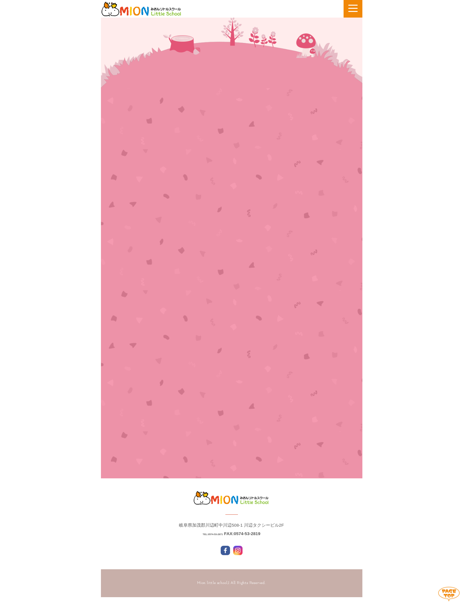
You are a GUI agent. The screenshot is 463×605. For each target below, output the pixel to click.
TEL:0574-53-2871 (213, 541)
